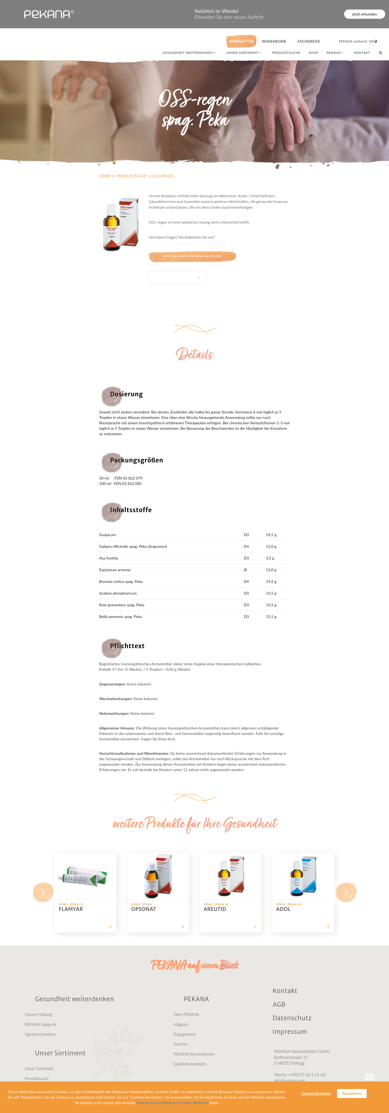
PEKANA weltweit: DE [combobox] (358, 41)
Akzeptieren (351, 1093)
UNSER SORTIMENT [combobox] (244, 53)
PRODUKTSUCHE (286, 53)
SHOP (313, 53)
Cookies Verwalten (316, 1093)
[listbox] (177, 277)
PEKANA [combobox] (335, 53)
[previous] (43, 892)
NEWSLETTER (241, 41)
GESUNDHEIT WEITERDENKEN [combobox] (190, 53)
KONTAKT (362, 53)
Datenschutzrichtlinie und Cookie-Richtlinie (172, 1102)
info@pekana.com (289, 1080)
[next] (346, 892)
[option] (86, 892)
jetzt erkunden (364, 14)
